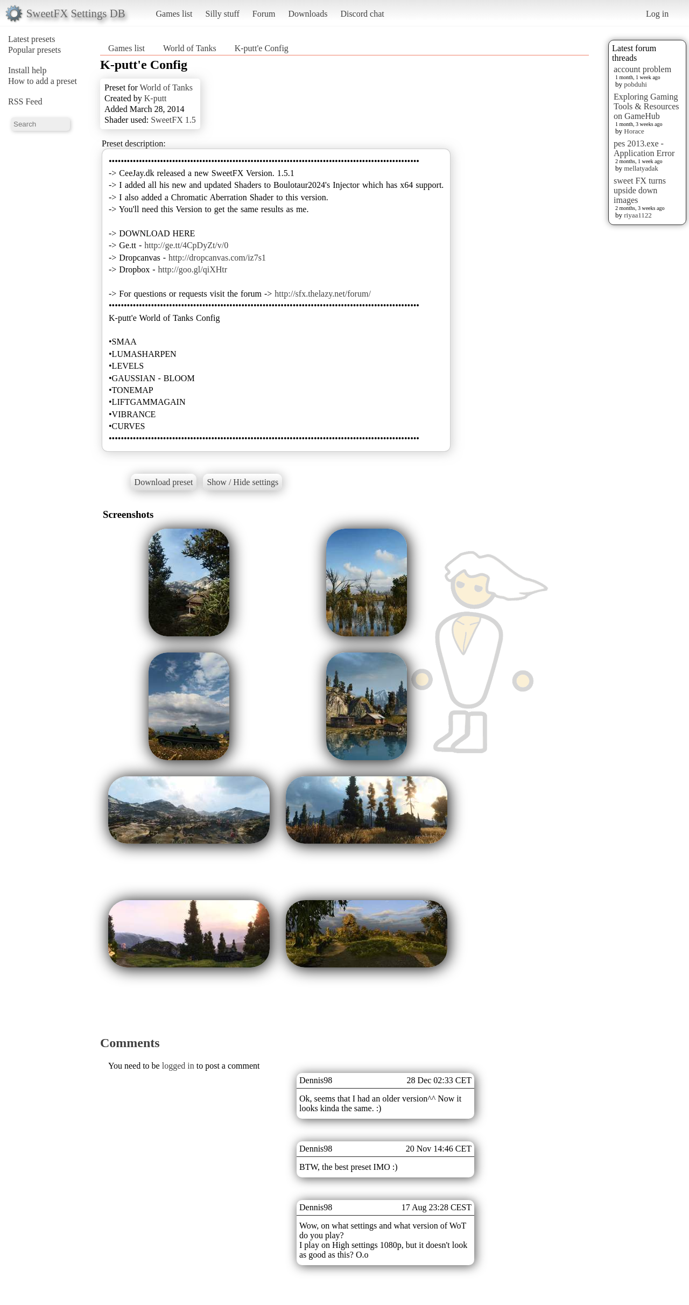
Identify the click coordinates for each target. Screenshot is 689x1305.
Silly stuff (223, 13)
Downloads (307, 13)
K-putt (155, 98)
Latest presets (31, 39)
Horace (634, 131)
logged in (178, 1065)
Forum (264, 13)
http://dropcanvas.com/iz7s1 (217, 257)
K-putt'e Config (262, 48)
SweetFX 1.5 (173, 119)
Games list (174, 13)
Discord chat (362, 13)
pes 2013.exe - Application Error (644, 148)
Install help (27, 70)
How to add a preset (42, 81)
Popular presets (34, 49)
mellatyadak (641, 168)
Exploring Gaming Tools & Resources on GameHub (646, 106)
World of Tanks (189, 48)
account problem (642, 69)
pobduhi (635, 84)
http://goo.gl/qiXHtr (192, 269)
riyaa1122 (638, 215)
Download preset (164, 482)
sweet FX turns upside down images (640, 190)
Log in (657, 13)
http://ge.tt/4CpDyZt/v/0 (186, 245)
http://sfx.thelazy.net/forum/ (322, 293)
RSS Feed (25, 101)
